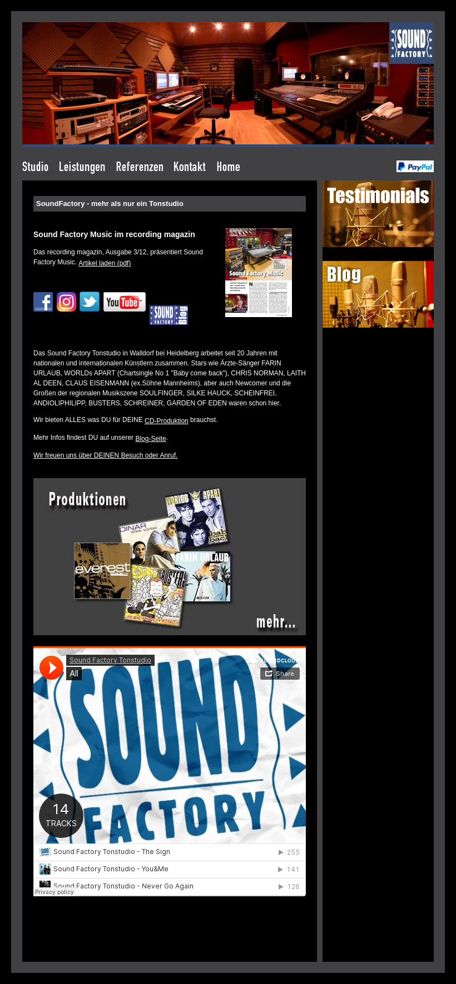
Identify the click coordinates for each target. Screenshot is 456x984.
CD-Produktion (167, 421)
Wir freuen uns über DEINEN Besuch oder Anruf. (105, 455)
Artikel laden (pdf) (104, 263)
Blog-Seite (150, 439)
